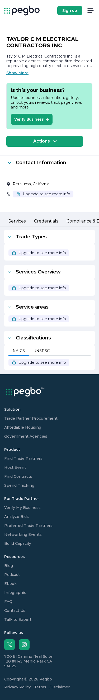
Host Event (15, 467)
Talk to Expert (17, 619)
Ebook (10, 583)
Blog (8, 565)
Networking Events (23, 534)
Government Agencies (25, 436)
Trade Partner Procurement (31, 418)
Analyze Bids (16, 516)
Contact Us (14, 610)
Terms (40, 687)
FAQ (8, 601)
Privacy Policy (17, 687)
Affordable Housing (22, 427)
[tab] (17, 221)
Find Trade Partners (23, 458)
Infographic (15, 592)
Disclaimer (59, 687)
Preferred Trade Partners (28, 525)
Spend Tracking (19, 485)
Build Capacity (17, 543)
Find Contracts (18, 476)
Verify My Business (22, 507)
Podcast (12, 574)
